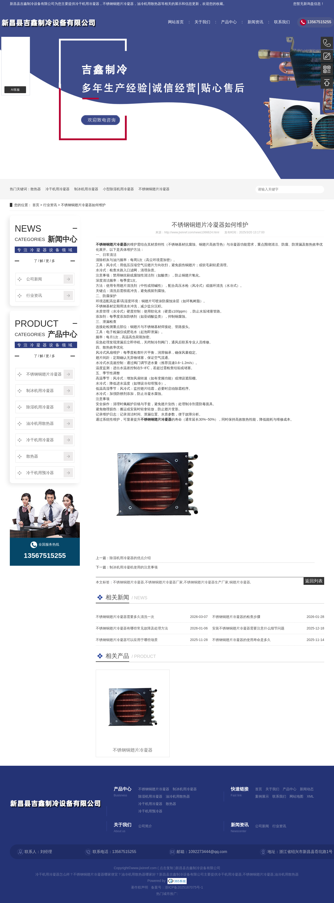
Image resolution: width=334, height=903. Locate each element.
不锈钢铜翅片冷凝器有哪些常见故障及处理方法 (132, 628)
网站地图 (296, 796)
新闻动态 (307, 789)
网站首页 (176, 22)
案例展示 (262, 796)
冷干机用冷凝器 (87, 4)
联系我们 (281, 22)
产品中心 (228, 22)
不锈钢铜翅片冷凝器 (154, 189)
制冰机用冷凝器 (86, 189)
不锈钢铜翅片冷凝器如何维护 (83, 205)
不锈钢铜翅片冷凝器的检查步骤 (236, 617)
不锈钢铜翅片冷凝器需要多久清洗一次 (125, 617)
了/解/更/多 (45, 261)
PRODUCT (36, 323)
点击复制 (166, 868)
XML (310, 796)
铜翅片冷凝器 (239, 582)
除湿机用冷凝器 (39, 407)
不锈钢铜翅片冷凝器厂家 (164, 582)
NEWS (28, 228)
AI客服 (15, 89)
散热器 (35, 189)
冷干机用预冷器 (39, 473)
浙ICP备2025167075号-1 (184, 887)
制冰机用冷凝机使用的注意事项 (134, 567)
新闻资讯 (254, 22)
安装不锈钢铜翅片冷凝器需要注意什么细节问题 (248, 628)
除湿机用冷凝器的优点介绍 (130, 558)
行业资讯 (50, 205)
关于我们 (202, 22)
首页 (35, 205)
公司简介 (145, 826)
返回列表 (314, 580)
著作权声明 (139, 887)
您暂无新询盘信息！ (308, 4)
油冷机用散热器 (39, 423)
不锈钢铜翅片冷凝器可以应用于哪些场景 (127, 640)
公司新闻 (33, 279)
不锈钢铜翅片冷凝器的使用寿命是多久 (241, 640)
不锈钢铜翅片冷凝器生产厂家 (206, 582)
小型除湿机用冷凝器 (118, 189)
